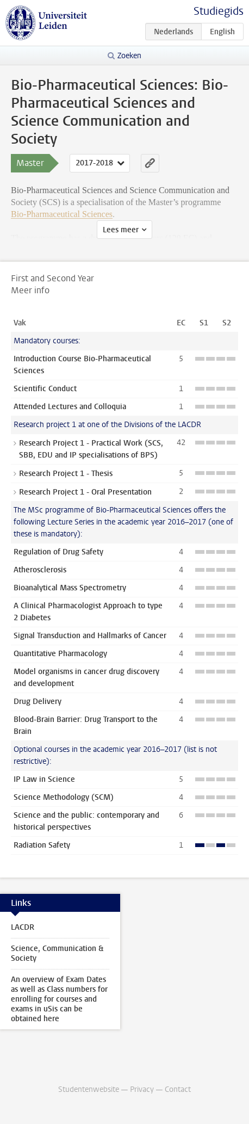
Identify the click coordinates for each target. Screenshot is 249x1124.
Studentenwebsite (88, 1089)
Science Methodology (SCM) (64, 797)
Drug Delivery (37, 701)
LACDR (22, 927)
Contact (178, 1089)
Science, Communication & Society (57, 953)
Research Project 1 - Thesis (66, 473)
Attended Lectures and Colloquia (70, 407)
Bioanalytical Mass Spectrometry (70, 588)
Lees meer (121, 230)
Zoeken (129, 56)
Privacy (142, 1089)
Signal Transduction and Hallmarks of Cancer (90, 636)
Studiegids (219, 11)
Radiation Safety (42, 845)
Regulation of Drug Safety (58, 552)
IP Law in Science (44, 779)
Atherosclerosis (40, 570)
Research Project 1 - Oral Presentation (85, 492)
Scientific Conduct (45, 389)
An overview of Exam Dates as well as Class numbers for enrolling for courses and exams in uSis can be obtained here (59, 999)
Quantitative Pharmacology (60, 654)
